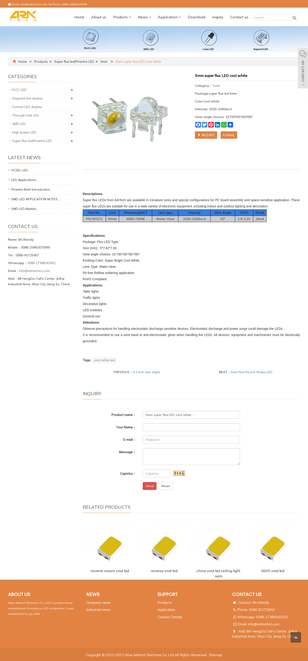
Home (79, 17)
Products (122, 17)
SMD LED (19, 124)
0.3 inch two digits (146, 372)
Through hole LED (25, 115)
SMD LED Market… (24, 209)
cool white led (104, 360)
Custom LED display (27, 107)
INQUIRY (206, 135)
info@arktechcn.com (33, 4)
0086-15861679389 (74, 4)
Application (169, 17)
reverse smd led (164, 570)
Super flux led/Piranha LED (74, 61)
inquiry (217, 17)
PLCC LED (19, 90)
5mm (103, 61)
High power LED (24, 132)
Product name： (123, 415)
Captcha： (128, 474)
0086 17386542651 (41, 263)
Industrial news (98, 609)
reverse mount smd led (110, 570)
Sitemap (215, 655)
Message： (127, 452)
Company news (98, 602)
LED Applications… (24, 180)
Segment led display (27, 98)
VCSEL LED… (20, 170)
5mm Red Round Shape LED (251, 372)
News (144, 17)
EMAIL (228, 135)
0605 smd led (272, 570)
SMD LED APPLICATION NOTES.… (35, 199)
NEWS (93, 594)
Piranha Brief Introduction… (31, 189)
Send (150, 486)
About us (98, 17)
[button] (130, 17)
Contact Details (169, 617)
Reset (165, 486)
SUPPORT (167, 594)
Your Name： (126, 427)
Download (196, 17)
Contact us (239, 17)
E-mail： (129, 440)
